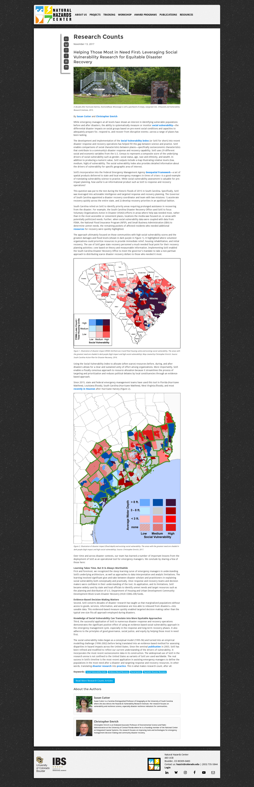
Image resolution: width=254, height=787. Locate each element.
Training (109, 14)
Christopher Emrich (106, 116)
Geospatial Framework (158, 172)
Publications (168, 14)
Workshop (125, 14)
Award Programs (145, 14)
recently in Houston (84, 389)
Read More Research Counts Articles (94, 680)
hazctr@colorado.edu (187, 764)
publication (154, 646)
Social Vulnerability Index (135, 140)
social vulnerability (162, 125)
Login (168, 767)
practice (121, 666)
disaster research (102, 666)
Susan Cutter (84, 116)
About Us (81, 14)
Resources (186, 14)
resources (79, 229)
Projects (95, 14)
